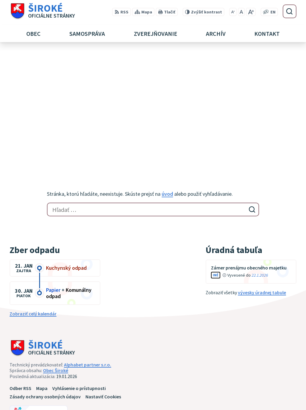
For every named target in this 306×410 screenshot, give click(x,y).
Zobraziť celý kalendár (33, 195)
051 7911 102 (251, 387)
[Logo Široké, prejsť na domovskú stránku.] (42, 11)
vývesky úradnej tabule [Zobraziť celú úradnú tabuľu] (262, 174)
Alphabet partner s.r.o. (87, 246)
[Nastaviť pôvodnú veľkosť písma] (241, 12)
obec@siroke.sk (255, 394)
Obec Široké (55, 252)
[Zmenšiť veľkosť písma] (233, 12)
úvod (167, 75)
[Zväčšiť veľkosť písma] (251, 12)
